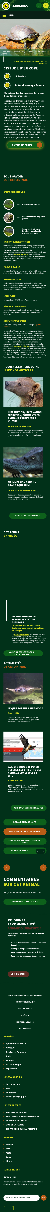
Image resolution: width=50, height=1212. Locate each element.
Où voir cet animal (27, 145)
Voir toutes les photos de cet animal (25, 841)
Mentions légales (25, 1022)
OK (43, 1197)
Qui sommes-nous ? (16, 1043)
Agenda (10, 1060)
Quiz (8, 1056)
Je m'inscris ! (18, 974)
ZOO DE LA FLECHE (15, 1124)
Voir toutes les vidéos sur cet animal (21, 653)
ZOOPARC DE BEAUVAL (17, 1112)
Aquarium (11, 1092)
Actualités (11, 1047)
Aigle (8, 1153)
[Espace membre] (39, 5)
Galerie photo (25, 1009)
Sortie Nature (13, 1084)
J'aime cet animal (28, 851)
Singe (9, 1161)
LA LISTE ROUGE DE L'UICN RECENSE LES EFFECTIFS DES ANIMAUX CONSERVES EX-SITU (24, 771)
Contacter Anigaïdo (25, 1002)
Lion (8, 1148)
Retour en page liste (24, 822)
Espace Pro (11, 1068)
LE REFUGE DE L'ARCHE (17, 1120)
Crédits (25, 1015)
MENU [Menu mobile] (8, 15)
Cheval (9, 1144)
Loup (8, 1157)
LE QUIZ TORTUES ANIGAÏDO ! (25, 708)
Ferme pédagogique (16, 1096)
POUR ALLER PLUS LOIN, (25, 368)
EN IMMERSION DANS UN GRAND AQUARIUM (22, 484)
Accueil (16, 62)
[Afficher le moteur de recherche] (46, 5)
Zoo (8, 1088)
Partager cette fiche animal (24, 831)
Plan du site (25, 1029)
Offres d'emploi (14, 1064)
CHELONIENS (34, 62)
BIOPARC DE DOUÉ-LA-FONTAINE (21, 1129)
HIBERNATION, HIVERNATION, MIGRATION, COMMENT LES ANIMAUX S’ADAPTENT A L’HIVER (25, 416)
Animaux (24, 62)
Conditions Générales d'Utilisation (25, 995)
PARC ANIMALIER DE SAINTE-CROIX (22, 1116)
